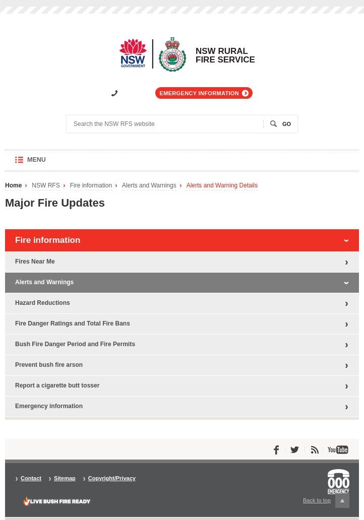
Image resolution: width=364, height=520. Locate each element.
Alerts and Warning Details (222, 185)
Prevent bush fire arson (49, 364)
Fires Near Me (35, 261)
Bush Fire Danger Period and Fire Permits (75, 344)
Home (13, 185)
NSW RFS (45, 185)
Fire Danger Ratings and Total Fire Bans (72, 323)
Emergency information (199, 93)
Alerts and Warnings (149, 185)
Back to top (326, 500)
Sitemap (65, 478)
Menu (46, 163)
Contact (31, 478)
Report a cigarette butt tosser (57, 385)
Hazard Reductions (42, 302)
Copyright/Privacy (112, 478)
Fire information (91, 185)
